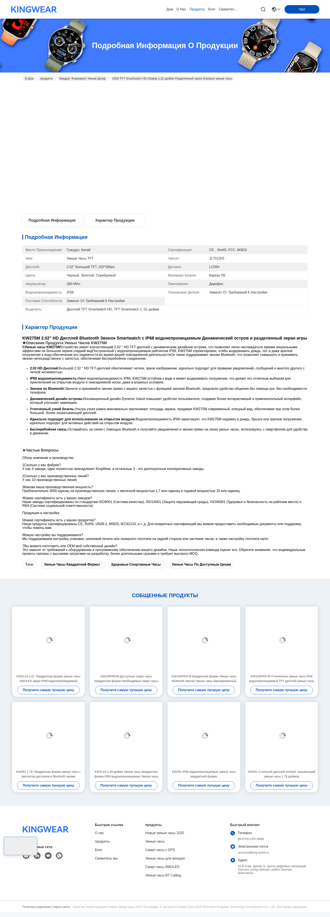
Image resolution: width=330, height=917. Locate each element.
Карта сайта (61, 907)
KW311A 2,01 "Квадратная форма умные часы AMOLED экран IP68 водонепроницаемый (48, 679)
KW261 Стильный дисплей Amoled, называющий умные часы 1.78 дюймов (281, 774)
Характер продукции (114, 220)
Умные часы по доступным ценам (201, 564)
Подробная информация (51, 220)
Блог (212, 9)
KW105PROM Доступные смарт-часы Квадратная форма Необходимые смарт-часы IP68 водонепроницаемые (126, 679)
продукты (197, 9)
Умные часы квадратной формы (72, 564)
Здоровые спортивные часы (136, 564)
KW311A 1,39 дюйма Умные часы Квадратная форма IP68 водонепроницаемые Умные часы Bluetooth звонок (126, 774)
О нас (181, 9)
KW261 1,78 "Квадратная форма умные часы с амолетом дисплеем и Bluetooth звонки (48, 774)
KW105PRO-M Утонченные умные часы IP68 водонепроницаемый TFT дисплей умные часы (281, 679)
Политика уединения (36, 907)
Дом (169, 9)
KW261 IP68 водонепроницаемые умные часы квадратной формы (204, 774)
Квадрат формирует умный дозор (82, 78)
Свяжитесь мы (229, 9)
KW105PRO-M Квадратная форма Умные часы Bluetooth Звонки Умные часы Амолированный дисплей (204, 679)
